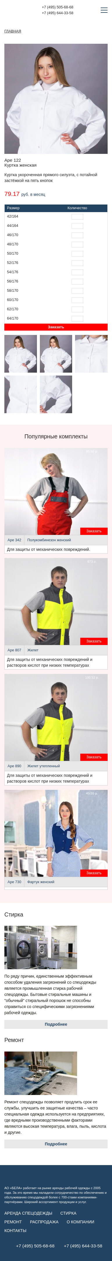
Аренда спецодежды (28, 1213)
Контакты (15, 1230)
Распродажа (44, 1222)
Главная (12, 31)
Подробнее (56, 1024)
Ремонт (13, 1222)
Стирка (69, 1213)
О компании (80, 1222)
